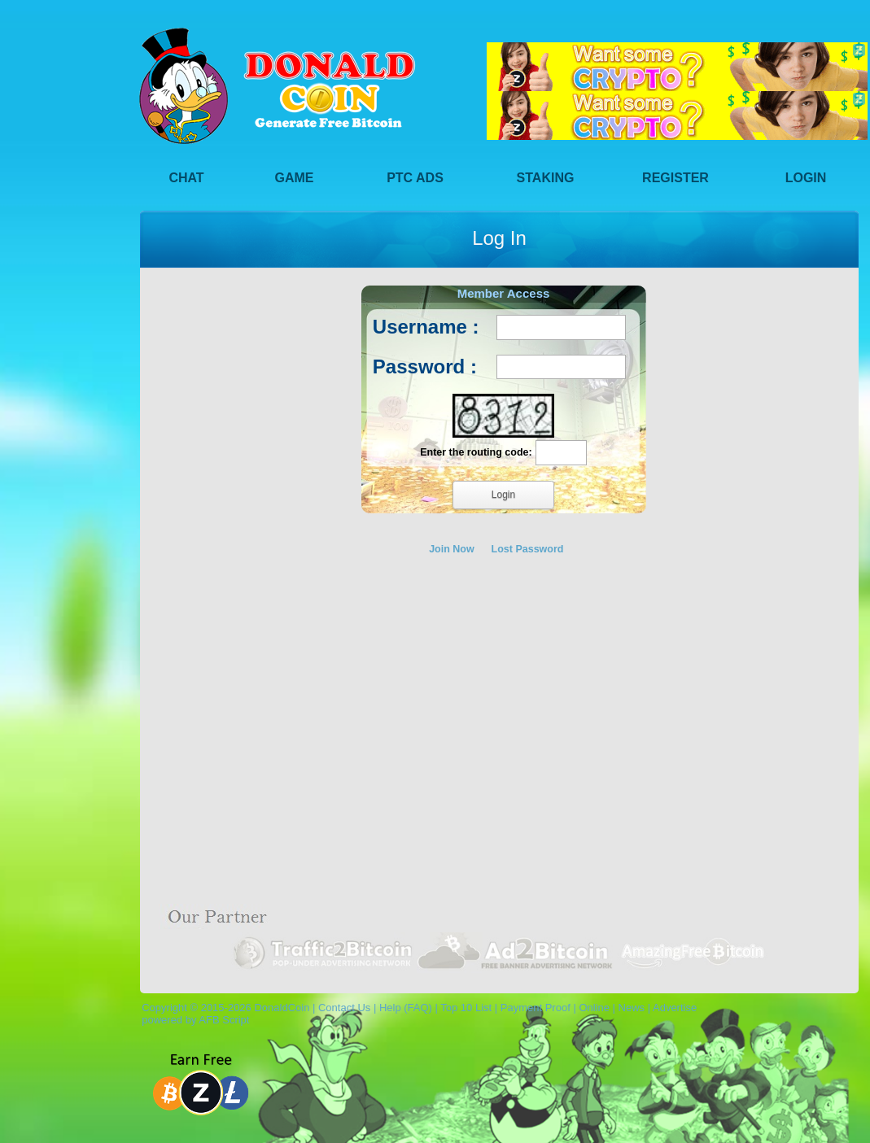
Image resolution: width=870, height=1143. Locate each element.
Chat (185, 178)
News (632, 1007)
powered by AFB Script (192, 1020)
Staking (546, 178)
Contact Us (344, 1007)
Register (675, 178)
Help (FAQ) (405, 1007)
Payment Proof (536, 1007)
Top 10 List (466, 1007)
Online (594, 1007)
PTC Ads (415, 178)
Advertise (675, 1007)
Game (294, 178)
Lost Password (528, 549)
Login (806, 178)
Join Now (451, 549)
